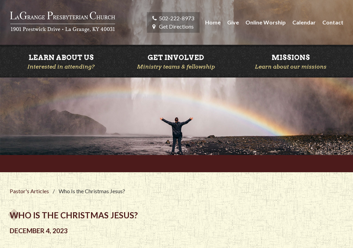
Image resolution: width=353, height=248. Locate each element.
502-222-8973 (176, 18)
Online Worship (265, 22)
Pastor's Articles (29, 191)
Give (233, 22)
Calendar (304, 22)
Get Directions (176, 26)
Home (213, 22)
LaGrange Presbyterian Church (62, 22)
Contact (332, 22)
